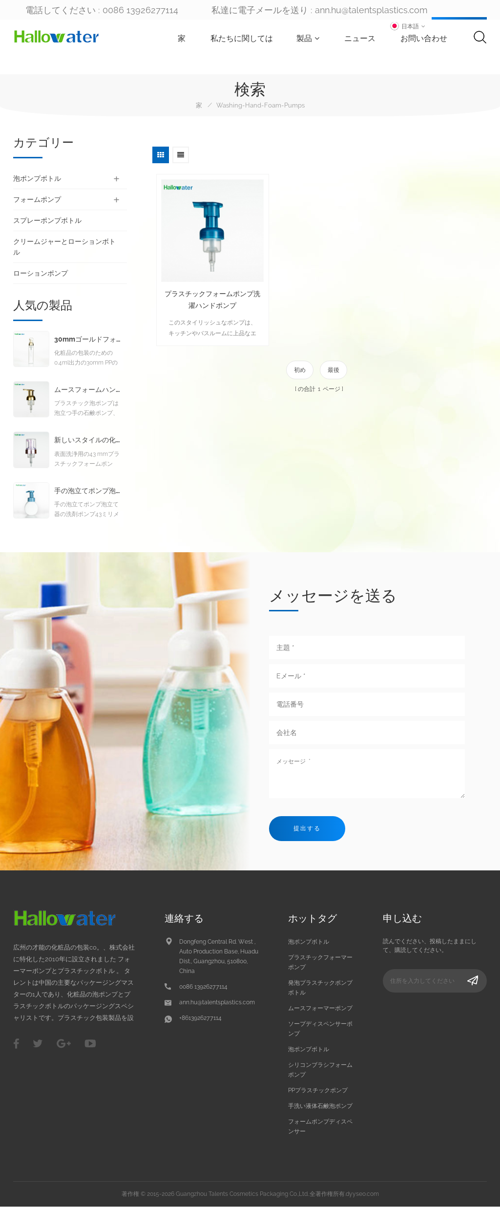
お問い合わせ (425, 38)
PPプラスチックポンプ (318, 1095)
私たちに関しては (243, 38)
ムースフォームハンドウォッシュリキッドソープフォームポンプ (88, 394)
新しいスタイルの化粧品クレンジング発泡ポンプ (88, 445)
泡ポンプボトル (37, 178)
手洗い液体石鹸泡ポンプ (320, 1110)
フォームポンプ (37, 199)
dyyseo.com (362, 1198)
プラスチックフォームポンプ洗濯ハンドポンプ (207, 287)
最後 (333, 357)
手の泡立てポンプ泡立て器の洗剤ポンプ (88, 495)
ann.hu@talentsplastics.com (371, 10)
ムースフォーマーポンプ (320, 1013)
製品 (309, 38)
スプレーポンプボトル (47, 220)
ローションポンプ (40, 273)
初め (300, 357)
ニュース (361, 38)
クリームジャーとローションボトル (64, 247)
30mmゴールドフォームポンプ (88, 344)
